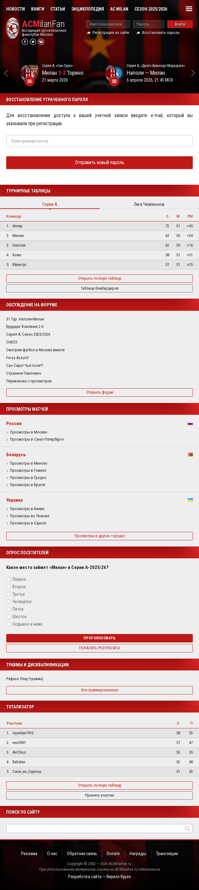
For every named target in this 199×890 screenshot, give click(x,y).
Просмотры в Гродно (28, 478)
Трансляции (167, 853)
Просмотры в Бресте (27, 485)
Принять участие (99, 795)
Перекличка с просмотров (29, 381)
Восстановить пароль (161, 32)
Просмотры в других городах (99, 535)
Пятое (18, 609)
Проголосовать (99, 638)
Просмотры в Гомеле (28, 470)
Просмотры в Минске (28, 463)
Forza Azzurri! (17, 357)
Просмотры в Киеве (27, 509)
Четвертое (22, 601)
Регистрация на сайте (110, 32)
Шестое (19, 616)
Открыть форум (99, 392)
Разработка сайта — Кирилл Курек (99, 876)
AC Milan (119, 9)
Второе (19, 586)
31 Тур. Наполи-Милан (25, 319)
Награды (138, 853)
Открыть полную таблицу (99, 278)
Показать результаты (99, 648)
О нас (52, 853)
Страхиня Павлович (23, 373)
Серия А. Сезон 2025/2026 (28, 334)
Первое (19, 579)
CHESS (11, 342)
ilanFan (43, 24)
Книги (37, 9)
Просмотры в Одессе (28, 523)
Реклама (29, 853)
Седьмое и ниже (27, 624)
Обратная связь (82, 853)
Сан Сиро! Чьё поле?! (24, 365)
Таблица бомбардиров (100, 288)
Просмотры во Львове (29, 516)
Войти (180, 24)
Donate (113, 853)
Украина (14, 500)
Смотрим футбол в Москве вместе (35, 350)
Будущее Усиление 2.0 (24, 326)
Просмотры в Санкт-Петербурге (37, 439)
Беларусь (16, 454)
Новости (15, 9)
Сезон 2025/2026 (151, 9)
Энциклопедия (87, 9)
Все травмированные (99, 690)
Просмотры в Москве (28, 432)
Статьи (57, 9)
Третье (18, 594)
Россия (13, 423)
